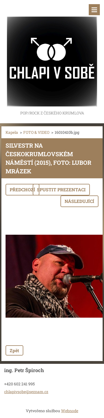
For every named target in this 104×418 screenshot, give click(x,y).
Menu (94, 9)
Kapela (12, 132)
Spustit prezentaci (61, 189)
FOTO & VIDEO (36, 132)
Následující (79, 201)
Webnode (69, 410)
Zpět (14, 350)
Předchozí (22, 189)
